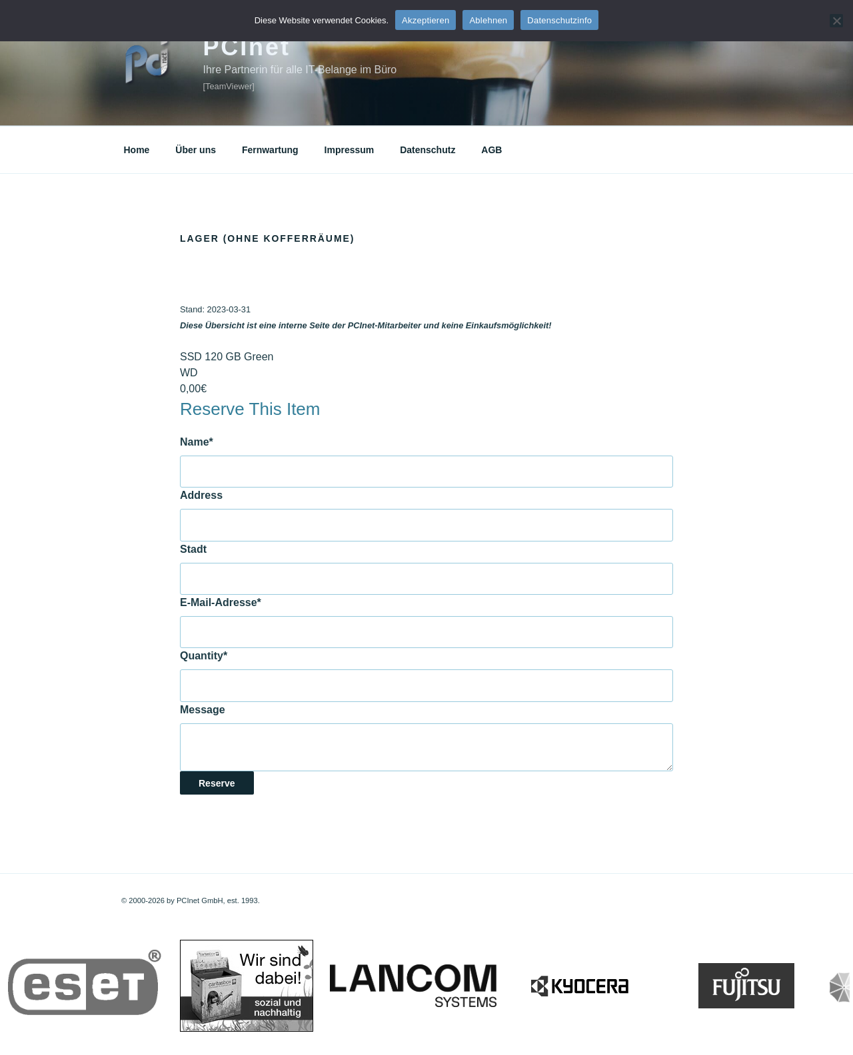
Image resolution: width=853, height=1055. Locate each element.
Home (137, 150)
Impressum (350, 150)
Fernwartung (270, 150)
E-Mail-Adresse (220, 602)
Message (202, 709)
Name (196, 442)
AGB (491, 150)
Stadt (193, 549)
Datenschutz (427, 150)
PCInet (246, 47)
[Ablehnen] (836, 20)
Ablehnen (488, 20)
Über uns (195, 150)
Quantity (203, 655)
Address (201, 495)
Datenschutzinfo (559, 20)
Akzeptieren (425, 20)
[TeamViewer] (228, 86)
